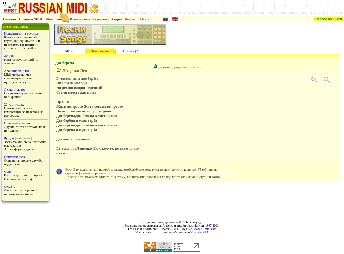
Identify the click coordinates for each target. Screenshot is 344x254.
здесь (30, 149)
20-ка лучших (56, 19)
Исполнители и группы (21, 33)
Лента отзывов (14, 89)
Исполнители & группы (88, 19)
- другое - (165, 67)
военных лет (192, 67)
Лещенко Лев (74, 70)
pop (177, 67)
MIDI (69, 51)
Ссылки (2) (131, 51)
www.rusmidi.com (205, 229)
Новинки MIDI (30, 19)
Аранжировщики (16, 71)
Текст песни (100, 51)
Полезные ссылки (17, 123)
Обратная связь (15, 156)
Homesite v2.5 (199, 232)
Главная (9, 19)
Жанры (116, 19)
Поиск (145, 19)
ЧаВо (8, 171)
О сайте (9, 186)
